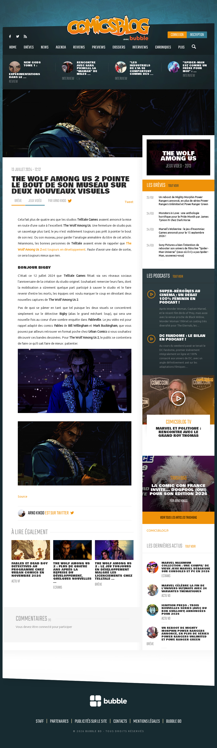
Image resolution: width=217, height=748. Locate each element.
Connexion (177, 35)
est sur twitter (59, 513)
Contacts (120, 721)
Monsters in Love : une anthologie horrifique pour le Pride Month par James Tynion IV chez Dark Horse (177, 216)
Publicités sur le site (91, 721)
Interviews (140, 49)
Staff (40, 721)
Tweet (129, 202)
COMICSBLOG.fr (158, 530)
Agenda (61, 49)
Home (13, 49)
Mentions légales (146, 721)
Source (22, 496)
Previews (98, 49)
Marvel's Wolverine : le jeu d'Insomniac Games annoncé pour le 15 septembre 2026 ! (175, 232)
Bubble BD (173, 721)
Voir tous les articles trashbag (178, 518)
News (44, 49)
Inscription (197, 35)
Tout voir (173, 186)
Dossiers (119, 49)
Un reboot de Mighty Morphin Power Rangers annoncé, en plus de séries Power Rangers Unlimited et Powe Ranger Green (177, 200)
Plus (181, 49)
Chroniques (163, 49)
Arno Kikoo (31, 513)
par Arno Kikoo (57, 201)
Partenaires (59, 721)
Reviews (79, 49)
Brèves (28, 49)
